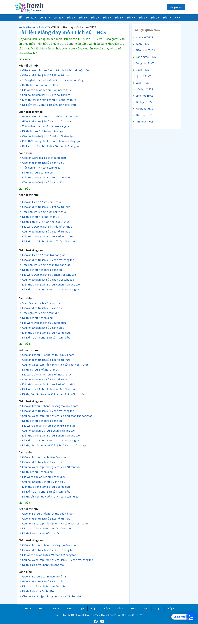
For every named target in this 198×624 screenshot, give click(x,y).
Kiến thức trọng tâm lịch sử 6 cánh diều (46, 177)
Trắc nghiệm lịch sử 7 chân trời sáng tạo (46, 265)
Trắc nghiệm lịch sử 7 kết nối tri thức (44, 212)
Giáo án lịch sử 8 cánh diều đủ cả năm (45, 457)
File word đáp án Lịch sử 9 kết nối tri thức (47, 528)
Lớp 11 (41, 608)
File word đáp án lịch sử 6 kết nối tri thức (47, 90)
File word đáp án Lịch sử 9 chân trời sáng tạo (49, 555)
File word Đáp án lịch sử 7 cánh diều (44, 322)
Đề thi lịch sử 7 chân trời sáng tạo (42, 269)
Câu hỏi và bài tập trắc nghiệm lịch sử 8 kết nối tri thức (55, 364)
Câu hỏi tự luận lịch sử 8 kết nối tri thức (46, 379)
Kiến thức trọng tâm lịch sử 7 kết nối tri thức (49, 236)
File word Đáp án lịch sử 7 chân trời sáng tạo (49, 274)
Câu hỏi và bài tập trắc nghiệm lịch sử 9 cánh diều (52, 596)
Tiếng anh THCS (145, 50)
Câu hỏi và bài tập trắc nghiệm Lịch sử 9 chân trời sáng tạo (57, 560)
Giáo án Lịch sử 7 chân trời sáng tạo (43, 255)
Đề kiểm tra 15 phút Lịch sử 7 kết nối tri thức (49, 241)
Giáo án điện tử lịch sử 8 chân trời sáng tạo (48, 411)
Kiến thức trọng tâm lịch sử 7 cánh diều (46, 332)
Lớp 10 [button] (57, 17)
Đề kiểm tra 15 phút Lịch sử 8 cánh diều (46, 491)
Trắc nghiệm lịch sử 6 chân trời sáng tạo (46, 126)
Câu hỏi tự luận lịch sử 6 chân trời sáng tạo (48, 136)
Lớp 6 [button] (106, 17)
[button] (177, 17)
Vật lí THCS (142, 82)
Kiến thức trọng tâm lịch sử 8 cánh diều (46, 486)
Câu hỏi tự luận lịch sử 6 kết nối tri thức (46, 95)
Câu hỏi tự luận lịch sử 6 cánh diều (43, 182)
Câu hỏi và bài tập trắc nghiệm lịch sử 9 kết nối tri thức (55, 523)
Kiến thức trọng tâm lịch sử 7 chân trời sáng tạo (51, 284)
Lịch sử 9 (44, 27)
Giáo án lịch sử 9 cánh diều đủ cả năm (45, 576)
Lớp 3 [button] (142, 17)
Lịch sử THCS (143, 76)
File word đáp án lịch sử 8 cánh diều (44, 477)
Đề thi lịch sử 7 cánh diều (37, 318)
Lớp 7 (94, 608)
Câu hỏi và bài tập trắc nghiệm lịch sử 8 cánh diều (52, 467)
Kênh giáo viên (27, 27)
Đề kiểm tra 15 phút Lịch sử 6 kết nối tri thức (49, 104)
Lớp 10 (55, 608)
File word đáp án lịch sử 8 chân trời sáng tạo (49, 425)
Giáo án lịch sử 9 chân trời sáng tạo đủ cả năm (50, 545)
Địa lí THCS (142, 69)
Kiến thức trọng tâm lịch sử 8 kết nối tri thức (49, 384)
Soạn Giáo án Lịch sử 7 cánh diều (42, 303)
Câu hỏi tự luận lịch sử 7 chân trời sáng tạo (48, 279)
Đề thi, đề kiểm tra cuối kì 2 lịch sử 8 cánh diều (50, 496)
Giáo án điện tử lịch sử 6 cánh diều (43, 162)
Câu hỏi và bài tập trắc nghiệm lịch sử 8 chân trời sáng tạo (57, 416)
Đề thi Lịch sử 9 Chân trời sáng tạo (43, 565)
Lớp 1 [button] (166, 17)
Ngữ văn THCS (144, 37)
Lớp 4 (133, 608)
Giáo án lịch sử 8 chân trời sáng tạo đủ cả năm (50, 406)
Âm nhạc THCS (144, 121)
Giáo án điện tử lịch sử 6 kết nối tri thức (46, 75)
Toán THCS (142, 44)
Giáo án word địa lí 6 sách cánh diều (44, 157)
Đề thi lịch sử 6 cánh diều (37, 172)
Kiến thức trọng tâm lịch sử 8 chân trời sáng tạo (51, 435)
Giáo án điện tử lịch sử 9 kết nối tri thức (46, 518)
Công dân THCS (144, 63)
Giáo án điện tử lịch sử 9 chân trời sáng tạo (48, 550)
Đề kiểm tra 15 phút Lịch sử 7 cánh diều (46, 337)
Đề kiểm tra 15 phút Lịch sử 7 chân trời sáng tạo (51, 289)
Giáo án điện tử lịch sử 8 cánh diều (43, 462)
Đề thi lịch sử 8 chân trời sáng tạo (42, 420)
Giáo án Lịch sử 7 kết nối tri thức (41, 202)
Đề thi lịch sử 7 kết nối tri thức (40, 216)
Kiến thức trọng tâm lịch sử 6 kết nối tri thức (49, 100)
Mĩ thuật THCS (144, 108)
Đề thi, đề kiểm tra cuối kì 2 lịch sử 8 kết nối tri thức (53, 394)
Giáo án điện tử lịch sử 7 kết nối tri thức (46, 207)
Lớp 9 (69, 608)
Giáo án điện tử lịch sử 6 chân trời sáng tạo (48, 121)
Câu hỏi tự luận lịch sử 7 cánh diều (43, 327)
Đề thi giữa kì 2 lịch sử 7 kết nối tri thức (45, 221)
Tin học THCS (143, 102)
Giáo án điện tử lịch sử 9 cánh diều (43, 581)
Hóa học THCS (144, 89)
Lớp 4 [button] (130, 17)
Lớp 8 (81, 608)
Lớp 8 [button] (82, 17)
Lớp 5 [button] (118, 17)
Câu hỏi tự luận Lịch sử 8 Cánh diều (43, 481)
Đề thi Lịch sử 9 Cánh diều (38, 591)
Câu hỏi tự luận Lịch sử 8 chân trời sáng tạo (48, 430)
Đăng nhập (176, 7)
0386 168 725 (136, 615)
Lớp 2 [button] (154, 17)
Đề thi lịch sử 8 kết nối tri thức (40, 369)
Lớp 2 (158, 608)
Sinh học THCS (144, 95)
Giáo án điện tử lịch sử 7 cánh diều (43, 308)
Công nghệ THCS (145, 57)
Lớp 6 (107, 608)
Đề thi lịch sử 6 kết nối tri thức (40, 85)
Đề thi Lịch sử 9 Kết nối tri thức (41, 533)
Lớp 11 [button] (44, 17)
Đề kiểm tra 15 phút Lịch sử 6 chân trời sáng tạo (51, 146)
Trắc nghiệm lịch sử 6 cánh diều (41, 167)
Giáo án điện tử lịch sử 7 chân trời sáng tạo (48, 260)
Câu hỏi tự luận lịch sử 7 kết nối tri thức (46, 231)
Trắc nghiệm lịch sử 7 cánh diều (41, 313)
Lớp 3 (145, 608)
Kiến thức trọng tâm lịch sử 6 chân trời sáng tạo (51, 141)
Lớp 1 (171, 608)
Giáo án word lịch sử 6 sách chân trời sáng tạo (50, 116)
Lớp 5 (120, 608)
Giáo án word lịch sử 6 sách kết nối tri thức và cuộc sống (56, 70)
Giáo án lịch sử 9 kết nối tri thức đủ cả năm (48, 513)
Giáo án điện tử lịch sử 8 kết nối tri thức (46, 359)
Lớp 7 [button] (94, 17)
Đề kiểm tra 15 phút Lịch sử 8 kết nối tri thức (49, 389)
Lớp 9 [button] (70, 17)
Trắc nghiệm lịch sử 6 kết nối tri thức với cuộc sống (53, 80)
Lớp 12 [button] (30, 17)
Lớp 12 (27, 608)
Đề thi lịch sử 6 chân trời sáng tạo (42, 131)
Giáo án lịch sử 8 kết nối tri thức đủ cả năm (48, 355)
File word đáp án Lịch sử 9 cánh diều (44, 586)
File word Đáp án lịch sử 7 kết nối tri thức (47, 226)
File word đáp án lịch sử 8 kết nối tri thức (47, 374)
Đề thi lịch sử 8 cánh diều (37, 472)
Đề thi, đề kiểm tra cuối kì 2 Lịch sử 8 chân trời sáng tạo (55, 445)
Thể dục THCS (143, 115)
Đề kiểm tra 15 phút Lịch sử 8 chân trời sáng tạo (51, 440)
